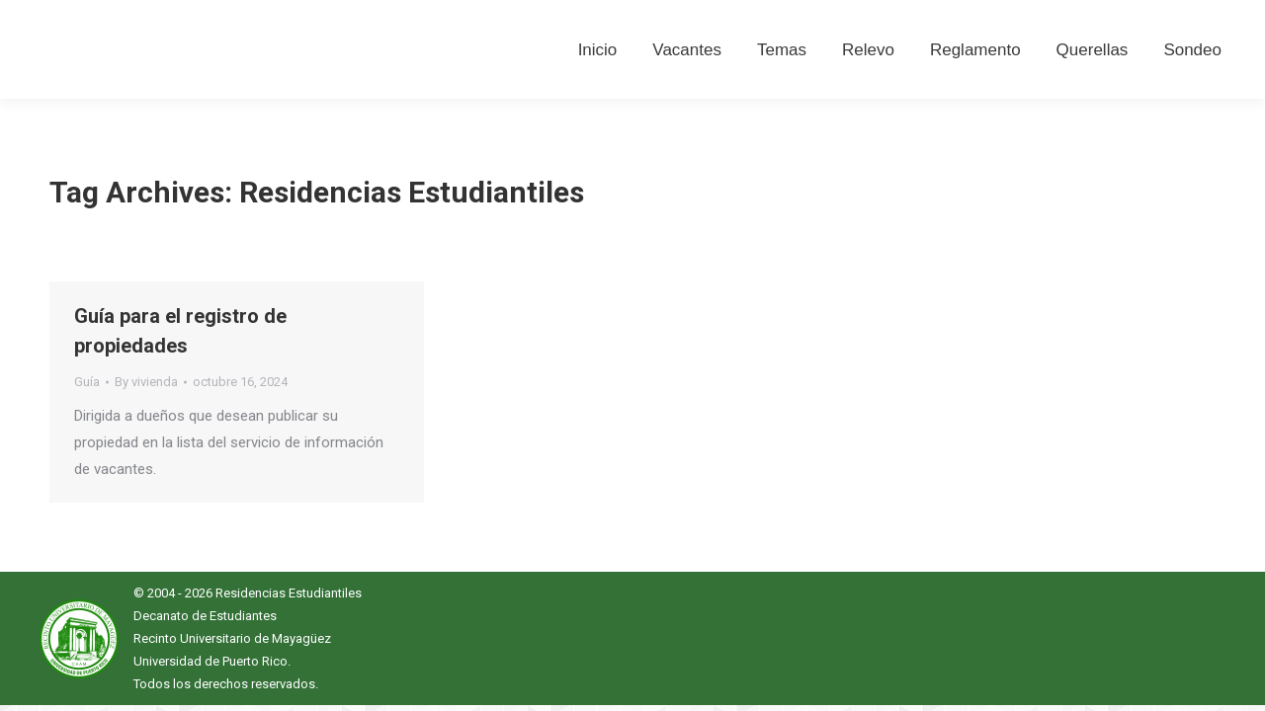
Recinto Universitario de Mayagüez (232, 638)
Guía (87, 381)
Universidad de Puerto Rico (210, 661)
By (146, 381)
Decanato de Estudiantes (205, 615)
